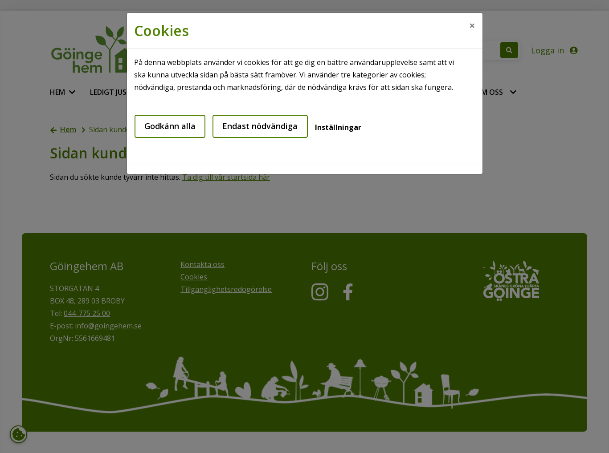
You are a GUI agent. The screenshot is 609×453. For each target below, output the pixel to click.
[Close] (472, 25)
